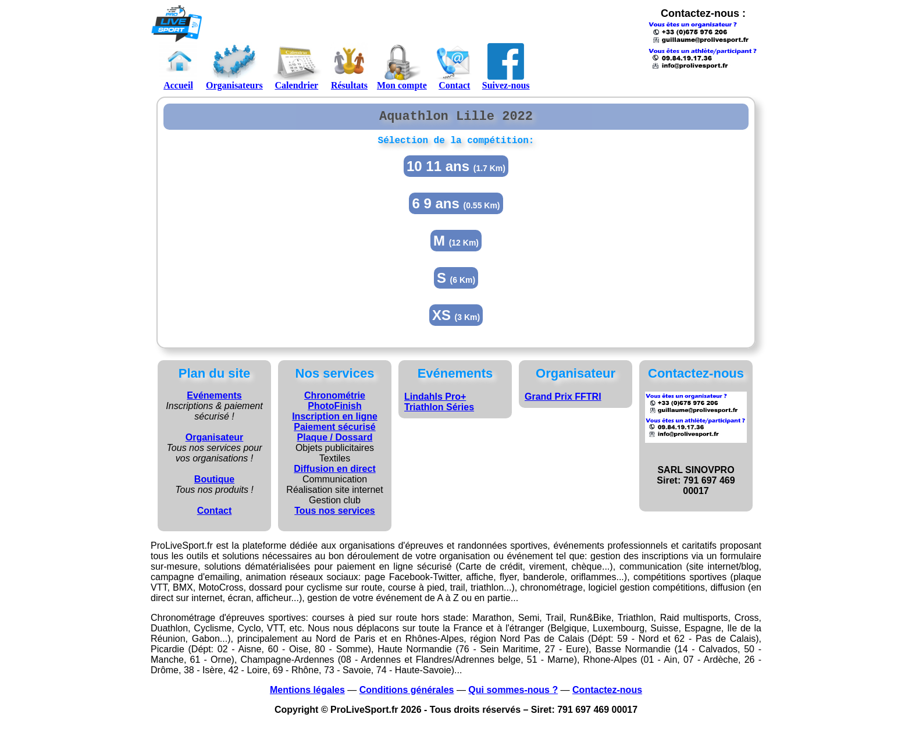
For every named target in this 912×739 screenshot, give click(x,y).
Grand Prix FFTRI (563, 402)
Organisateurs (234, 66)
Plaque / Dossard (335, 442)
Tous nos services (334, 516)
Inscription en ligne (334, 422)
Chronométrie (334, 401)
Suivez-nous (506, 66)
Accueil (178, 66)
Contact (454, 66)
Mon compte (402, 66)
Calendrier (297, 66)
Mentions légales (307, 695)
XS (456, 320)
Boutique (214, 484)
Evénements (214, 401)
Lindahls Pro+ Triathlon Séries (439, 407)
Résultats (349, 66)
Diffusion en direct (334, 474)
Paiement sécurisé (335, 432)
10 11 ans (456, 171)
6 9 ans (456, 208)
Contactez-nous (607, 695)
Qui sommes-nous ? (513, 695)
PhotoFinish (334, 411)
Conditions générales (406, 695)
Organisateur (215, 442)
